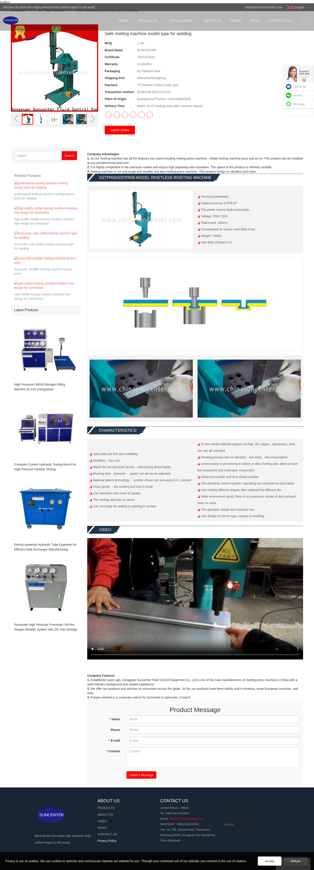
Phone (115, 730)
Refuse (295, 861)
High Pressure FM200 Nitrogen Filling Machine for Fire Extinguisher (39, 387)
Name (114, 719)
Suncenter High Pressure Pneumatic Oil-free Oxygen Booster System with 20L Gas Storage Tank (45, 627)
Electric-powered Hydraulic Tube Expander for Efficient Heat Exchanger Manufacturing (45, 547)
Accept (269, 861)
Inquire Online (119, 130)
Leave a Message (141, 775)
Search (69, 155)
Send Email (299, 86)
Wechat (297, 95)
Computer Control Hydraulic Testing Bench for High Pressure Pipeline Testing (45, 467)
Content (113, 751)
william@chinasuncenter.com (187, 818)
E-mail (114, 740)
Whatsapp (299, 104)
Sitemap (228, 824)
